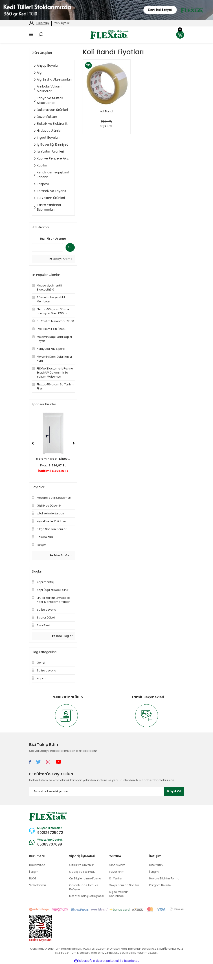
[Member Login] (31, 23)
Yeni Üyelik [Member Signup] (62, 23)
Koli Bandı (106, 111)
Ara (70, 247)
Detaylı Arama (61, 259)
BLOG (32, 878)
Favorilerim (116, 872)
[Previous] (33, 443)
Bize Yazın (156, 865)
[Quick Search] (47, 247)
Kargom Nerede (160, 885)
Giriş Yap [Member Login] (42, 23)
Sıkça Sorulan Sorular (124, 885)
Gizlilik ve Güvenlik (81, 865)
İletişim (34, 872)
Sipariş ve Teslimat (82, 872)
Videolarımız (37, 885)
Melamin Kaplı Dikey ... (53, 459)
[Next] (73, 443)
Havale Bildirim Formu (164, 878)
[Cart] (180, 35)
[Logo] (109, 34)
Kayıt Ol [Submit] (174, 791)
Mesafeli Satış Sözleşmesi (86, 896)
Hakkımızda (37, 865)
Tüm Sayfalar (61, 555)
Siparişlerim (117, 865)
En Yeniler (115, 878)
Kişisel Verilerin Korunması (119, 894)
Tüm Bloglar (62, 636)
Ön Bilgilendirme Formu (85, 878)
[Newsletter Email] (106, 791)
